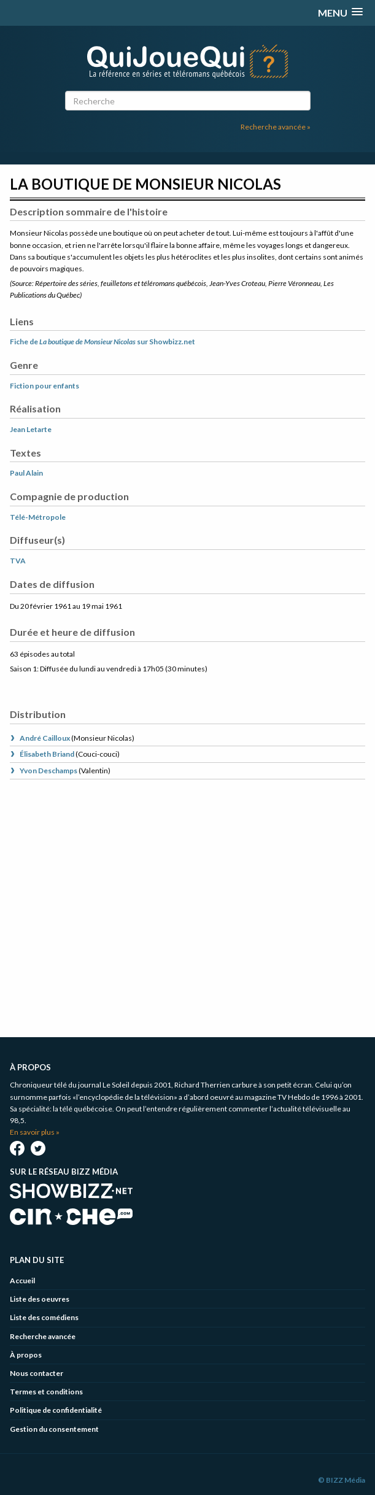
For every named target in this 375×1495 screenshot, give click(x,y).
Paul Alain (26, 472)
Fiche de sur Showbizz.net (102, 341)
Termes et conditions (46, 1391)
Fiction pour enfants (44, 385)
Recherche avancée (42, 1336)
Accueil (22, 1280)
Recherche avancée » (276, 126)
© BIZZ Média (341, 1480)
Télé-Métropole (38, 517)
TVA (18, 560)
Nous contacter (36, 1373)
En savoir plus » (35, 1132)
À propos (26, 1354)
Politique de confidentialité (56, 1410)
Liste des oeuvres (39, 1299)
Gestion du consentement (54, 1429)
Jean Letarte (31, 429)
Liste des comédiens (44, 1317)
